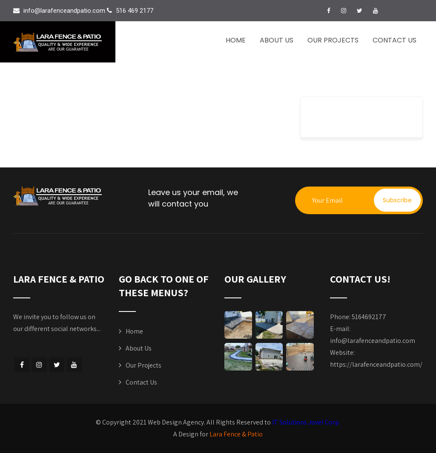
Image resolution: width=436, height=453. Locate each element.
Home (236, 40)
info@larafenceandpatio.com (372, 340)
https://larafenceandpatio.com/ (376, 364)
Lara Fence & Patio (236, 434)
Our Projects (333, 40)
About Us (276, 40)
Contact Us (394, 40)
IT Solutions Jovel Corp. (306, 422)
